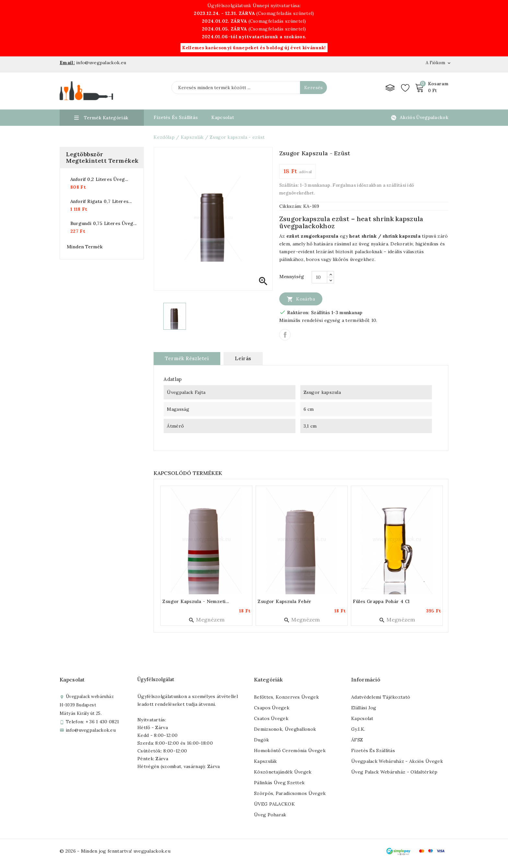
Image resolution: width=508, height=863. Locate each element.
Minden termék (85, 247)
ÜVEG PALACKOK (274, 804)
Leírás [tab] (243, 358)
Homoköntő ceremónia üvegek (290, 750)
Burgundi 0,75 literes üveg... (103, 223)
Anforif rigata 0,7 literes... (101, 201)
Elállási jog (363, 708)
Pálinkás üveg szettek (279, 783)
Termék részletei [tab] (187, 358)
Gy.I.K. (358, 729)
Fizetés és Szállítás (176, 117)
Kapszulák (265, 761)
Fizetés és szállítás (373, 750)
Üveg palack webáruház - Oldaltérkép (394, 772)
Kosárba (301, 298)
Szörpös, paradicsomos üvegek (290, 793)
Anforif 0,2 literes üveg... (99, 179)
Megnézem (206, 619)
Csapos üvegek (271, 708)
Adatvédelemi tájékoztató (380, 697)
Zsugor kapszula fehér (284, 601)
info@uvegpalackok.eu (91, 730)
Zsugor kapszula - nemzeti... (195, 601)
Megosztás (285, 334)
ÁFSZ (357, 740)
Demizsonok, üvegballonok (285, 729)
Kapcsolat (222, 117)
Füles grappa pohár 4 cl (381, 601)
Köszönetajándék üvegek (283, 772)
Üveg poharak (270, 815)
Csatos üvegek (271, 718)
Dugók (261, 740)
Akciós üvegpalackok (424, 117)
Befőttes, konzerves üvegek (286, 697)
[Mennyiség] (319, 277)
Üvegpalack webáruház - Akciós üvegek (397, 761)
